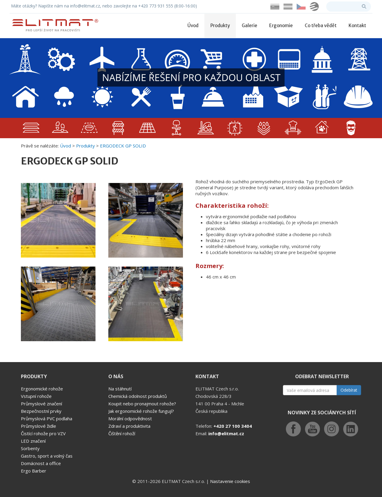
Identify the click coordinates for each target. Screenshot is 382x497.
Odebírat (349, 390)
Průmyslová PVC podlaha (46, 418)
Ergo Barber (33, 471)
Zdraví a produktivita (129, 426)
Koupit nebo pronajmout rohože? (142, 404)
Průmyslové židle (38, 426)
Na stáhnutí (120, 389)
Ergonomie (281, 25)
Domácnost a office (41, 463)
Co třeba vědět (321, 25)
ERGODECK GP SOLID (123, 146)
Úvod (192, 25)
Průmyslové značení (41, 404)
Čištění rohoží (121, 433)
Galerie (249, 25)
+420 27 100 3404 (232, 426)
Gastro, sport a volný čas (47, 456)
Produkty (220, 25)
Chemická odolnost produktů (137, 396)
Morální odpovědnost (130, 418)
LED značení (33, 441)
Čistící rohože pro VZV (43, 433)
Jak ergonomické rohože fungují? (141, 411)
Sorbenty (30, 448)
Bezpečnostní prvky (41, 411)
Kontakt (357, 25)
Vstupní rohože (36, 396)
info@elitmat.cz (226, 433)
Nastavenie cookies (230, 481)
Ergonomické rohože (42, 389)
